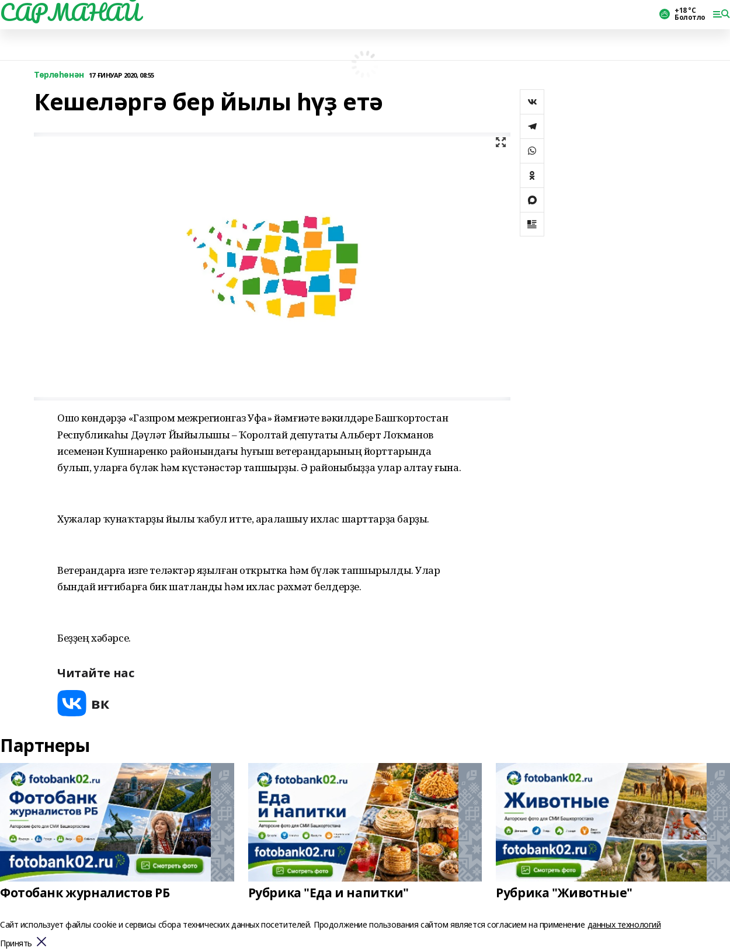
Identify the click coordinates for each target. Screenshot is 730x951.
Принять (16, 944)
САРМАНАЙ (70, 12)
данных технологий (624, 924)
